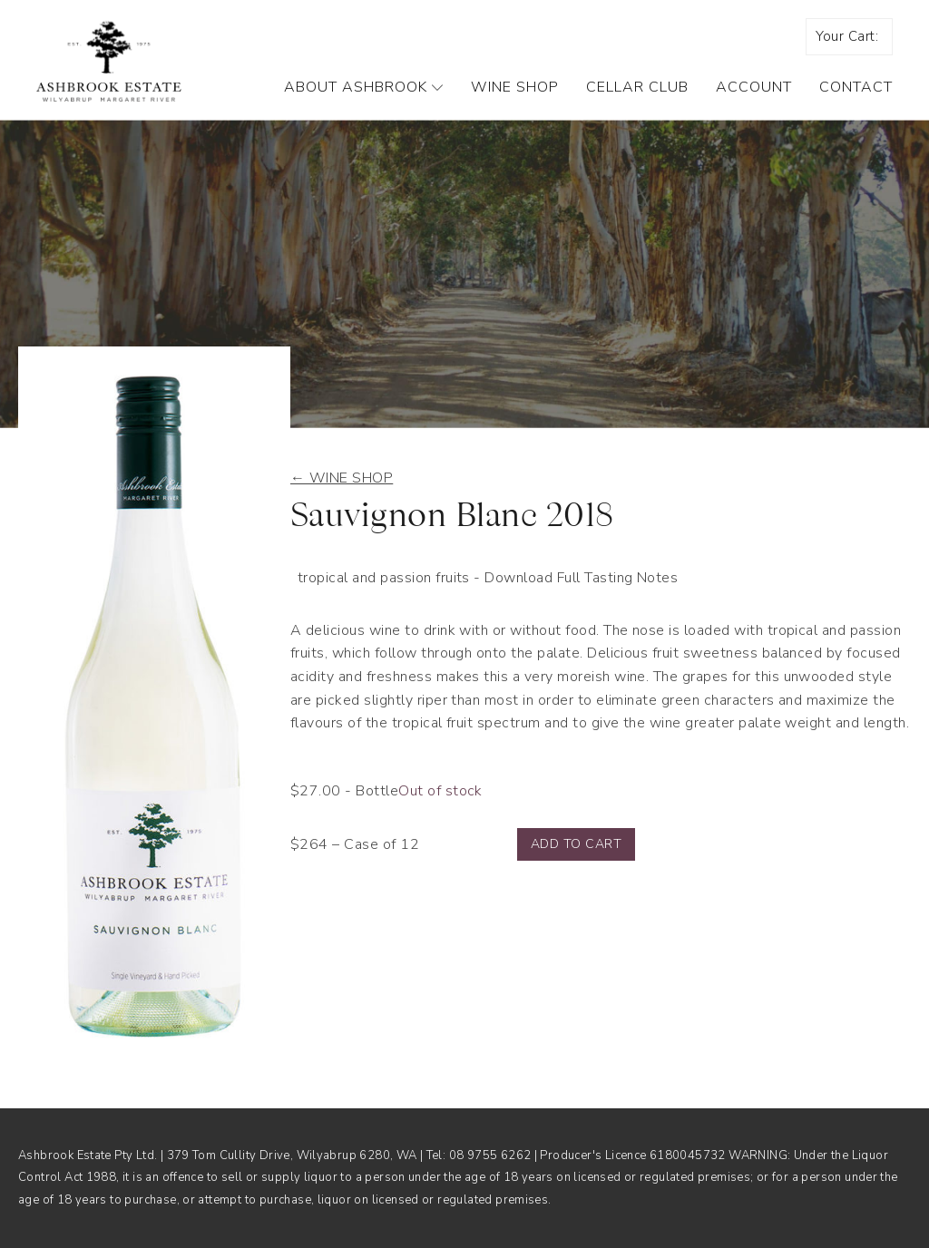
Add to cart (576, 844)
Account (754, 87)
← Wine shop (341, 478)
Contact (856, 87)
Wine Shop (515, 87)
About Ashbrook (364, 87)
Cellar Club (637, 87)
